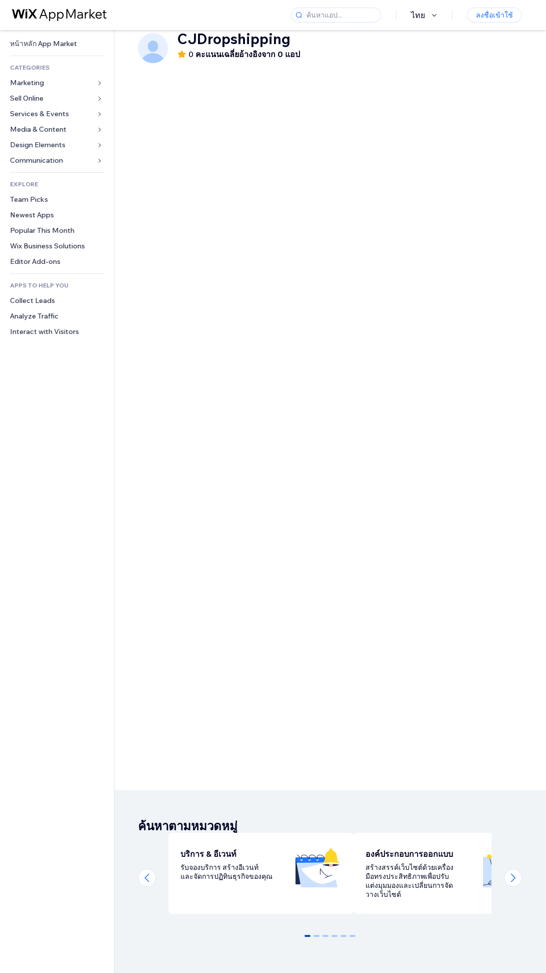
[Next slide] (513, 878)
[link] (57, 44)
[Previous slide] (147, 878)
